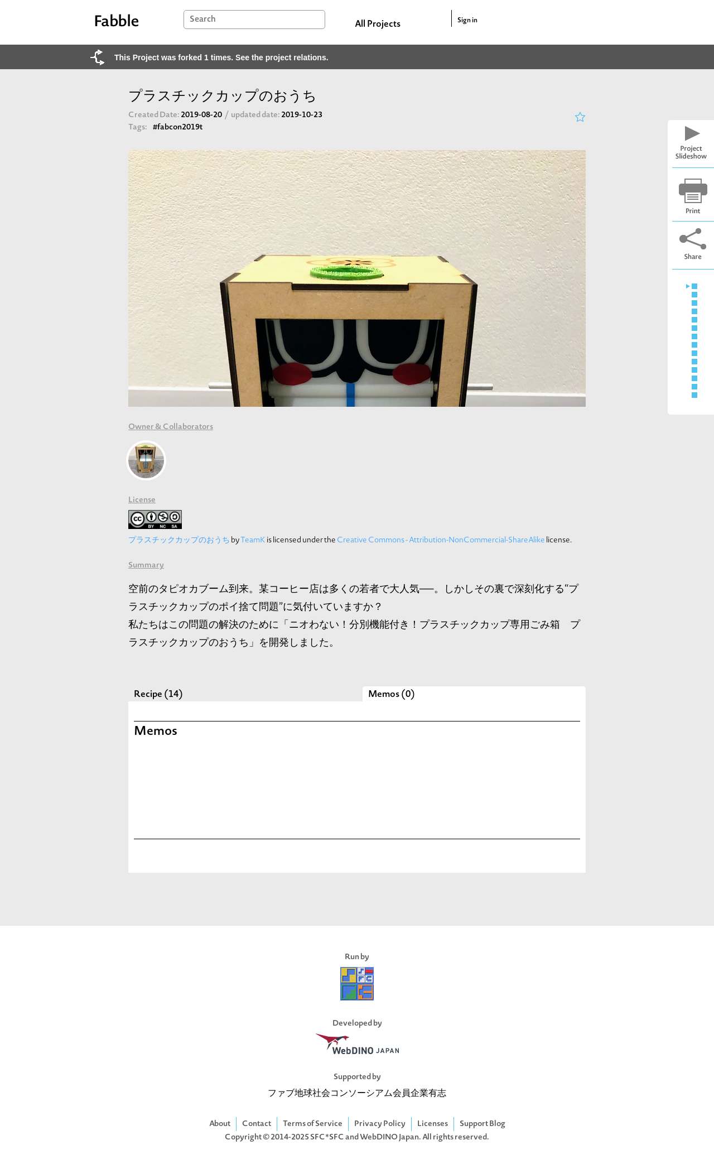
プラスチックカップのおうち (179, 540)
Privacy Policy (380, 1124)
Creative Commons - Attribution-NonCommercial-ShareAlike (441, 540)
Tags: (137, 127)
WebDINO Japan (389, 1137)
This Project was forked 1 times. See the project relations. (221, 57)
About (219, 1124)
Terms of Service (312, 1124)
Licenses (432, 1124)
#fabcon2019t (177, 127)
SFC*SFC (327, 1137)
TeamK (253, 540)
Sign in (467, 20)
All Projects (378, 24)
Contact (256, 1124)
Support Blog (482, 1124)
